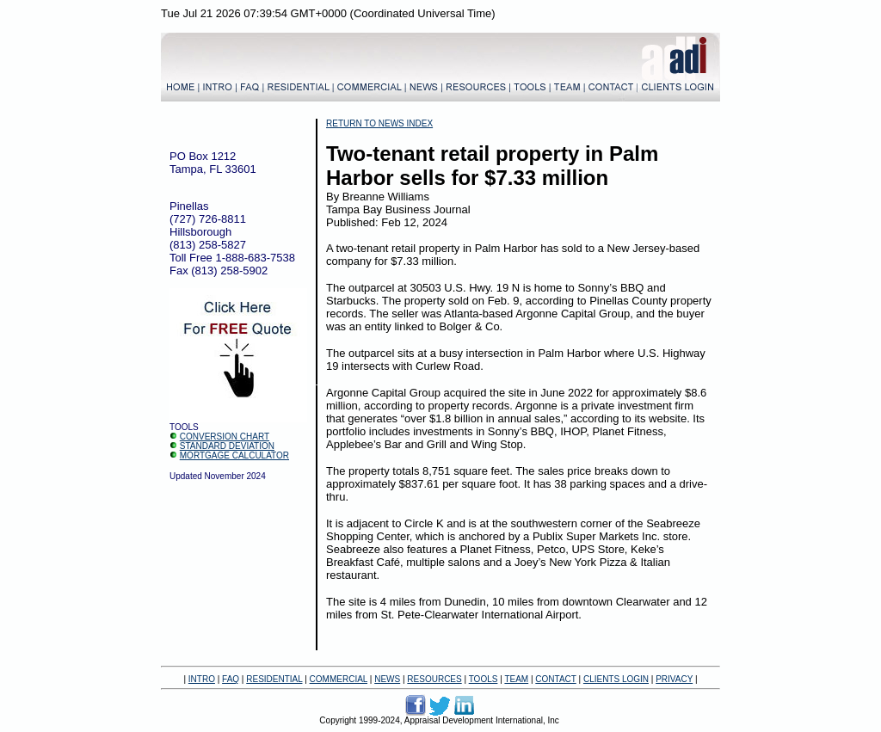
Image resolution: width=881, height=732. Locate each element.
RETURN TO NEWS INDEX (379, 123)
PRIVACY (674, 679)
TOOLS (483, 679)
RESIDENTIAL (274, 679)
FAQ (230, 679)
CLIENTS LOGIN (616, 679)
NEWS (387, 679)
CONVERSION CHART (224, 436)
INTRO (201, 679)
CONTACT (555, 679)
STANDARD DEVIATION (227, 446)
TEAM (516, 679)
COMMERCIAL (338, 679)
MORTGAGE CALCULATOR (234, 455)
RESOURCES (434, 679)
